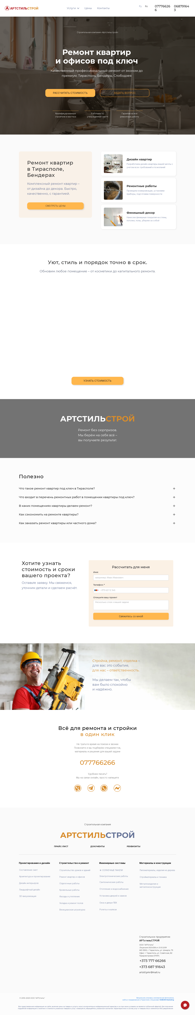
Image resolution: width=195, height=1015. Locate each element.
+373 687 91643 (152, 967)
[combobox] (96, 590)
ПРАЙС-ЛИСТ (61, 846)
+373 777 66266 (153, 961)
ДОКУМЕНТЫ (97, 846)
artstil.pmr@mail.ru (149, 972)
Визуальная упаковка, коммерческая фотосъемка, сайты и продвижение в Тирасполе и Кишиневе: (148, 999)
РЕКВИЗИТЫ (133, 846)
